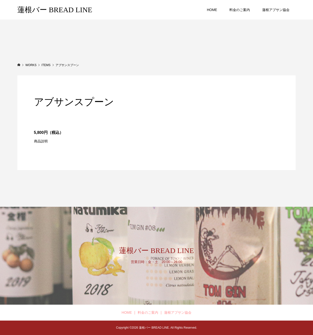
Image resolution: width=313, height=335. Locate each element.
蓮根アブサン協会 (276, 10)
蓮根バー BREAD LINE (54, 10)
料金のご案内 (239, 10)
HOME (212, 10)
